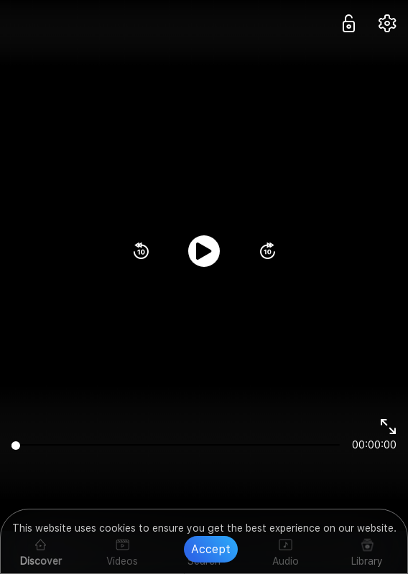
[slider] (176, 445)
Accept (211, 549)
